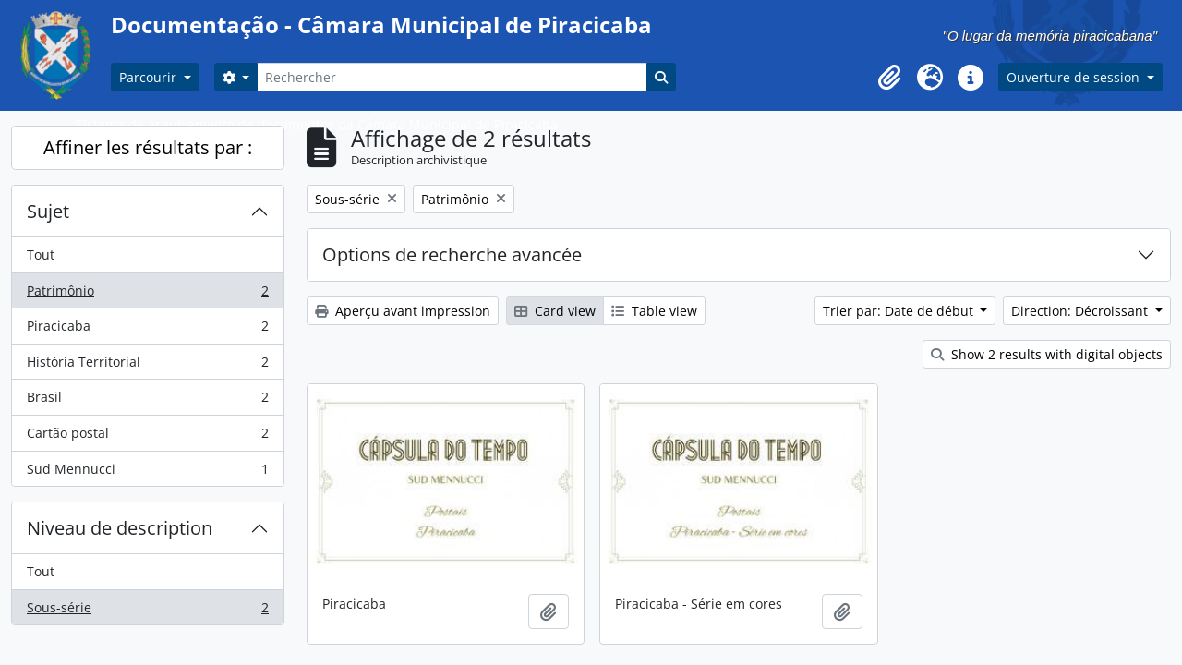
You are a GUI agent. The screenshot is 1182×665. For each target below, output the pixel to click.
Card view (555, 311)
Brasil (147, 401)
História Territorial (147, 366)
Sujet (48, 211)
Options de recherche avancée (452, 254)
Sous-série (147, 611)
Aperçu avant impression (402, 311)
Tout (40, 254)
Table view (654, 311)
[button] (889, 77)
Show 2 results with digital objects (1047, 354)
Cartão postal (147, 437)
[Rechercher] (451, 77)
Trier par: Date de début (900, 311)
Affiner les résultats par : (147, 147)
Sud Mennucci (147, 473)
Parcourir (149, 77)
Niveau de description (119, 527)
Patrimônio (147, 294)
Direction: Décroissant (1081, 311)
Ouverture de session (1075, 77)
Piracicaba (147, 330)
